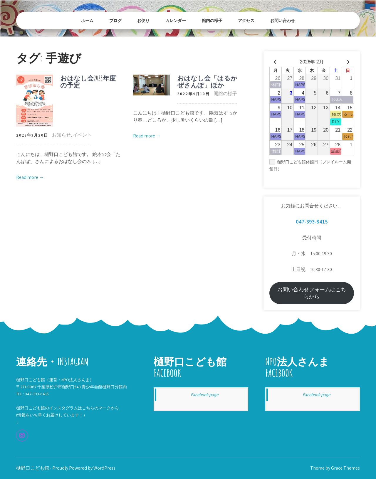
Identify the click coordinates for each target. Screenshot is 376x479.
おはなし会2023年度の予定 (88, 81)
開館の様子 (225, 93)
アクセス (246, 20)
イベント (82, 135)
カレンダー (175, 20)
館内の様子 (212, 20)
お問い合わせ (282, 20)
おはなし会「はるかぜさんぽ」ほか (207, 81)
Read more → (30, 177)
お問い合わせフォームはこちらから (311, 293)
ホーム (87, 20)
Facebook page (204, 394)
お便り (143, 20)
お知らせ (61, 135)
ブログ (115, 20)
